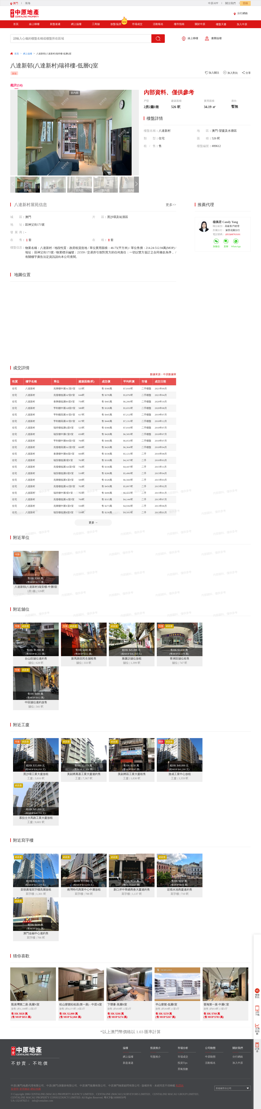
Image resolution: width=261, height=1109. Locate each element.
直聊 (226, 246)
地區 (203, 130)
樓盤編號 (203, 146)
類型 (150, 138)
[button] (136, 185)
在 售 (16, 239)
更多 (93, 522)
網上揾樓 (76, 24)
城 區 (16, 217)
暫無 (234, 106)
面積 (203, 138)
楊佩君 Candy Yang (225, 222)
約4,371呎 (71, 1008)
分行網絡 (241, 13)
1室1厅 (175, 1008)
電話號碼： (219, 234)
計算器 (257, 1050)
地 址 (16, 224)
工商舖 (96, 24)
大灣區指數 (257, 1031)
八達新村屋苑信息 (30, 204)
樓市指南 (179, 24)
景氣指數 (183, 1069)
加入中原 (242, 24)
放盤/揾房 (116, 23)
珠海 (27, 3)
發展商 (16, 232)
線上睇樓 (34, 24)
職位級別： (219, 226)
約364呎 (166, 1008)
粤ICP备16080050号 (115, 1097)
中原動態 (210, 1056)
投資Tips (182, 1062)
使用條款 (24, 1089)
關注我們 (230, 3)
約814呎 (214, 1008)
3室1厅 (223, 1008)
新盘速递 (128, 1062)
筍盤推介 (155, 1056)
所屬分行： (219, 230)
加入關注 (212, 73)
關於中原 (200, 24)
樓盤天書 (221, 24)
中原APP (213, 3)
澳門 (14, 3)
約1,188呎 (23, 1008)
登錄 (245, 3)
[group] (74, 132)
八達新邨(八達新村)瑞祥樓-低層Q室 (54, 53)
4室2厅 (81, 1008)
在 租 (98, 239)
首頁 (15, 24)
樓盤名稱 (150, 130)
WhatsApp (236, 246)
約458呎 (118, 1008)
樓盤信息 (16, 247)
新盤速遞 (55, 24)
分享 (246, 72)
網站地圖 (35, 1089)
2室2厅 (33, 1008)
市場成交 (137, 24)
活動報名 (158, 24)
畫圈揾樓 (213, 38)
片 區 (98, 217)
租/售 (150, 146)
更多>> (171, 205)
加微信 (216, 246)
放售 (13, 1008)
